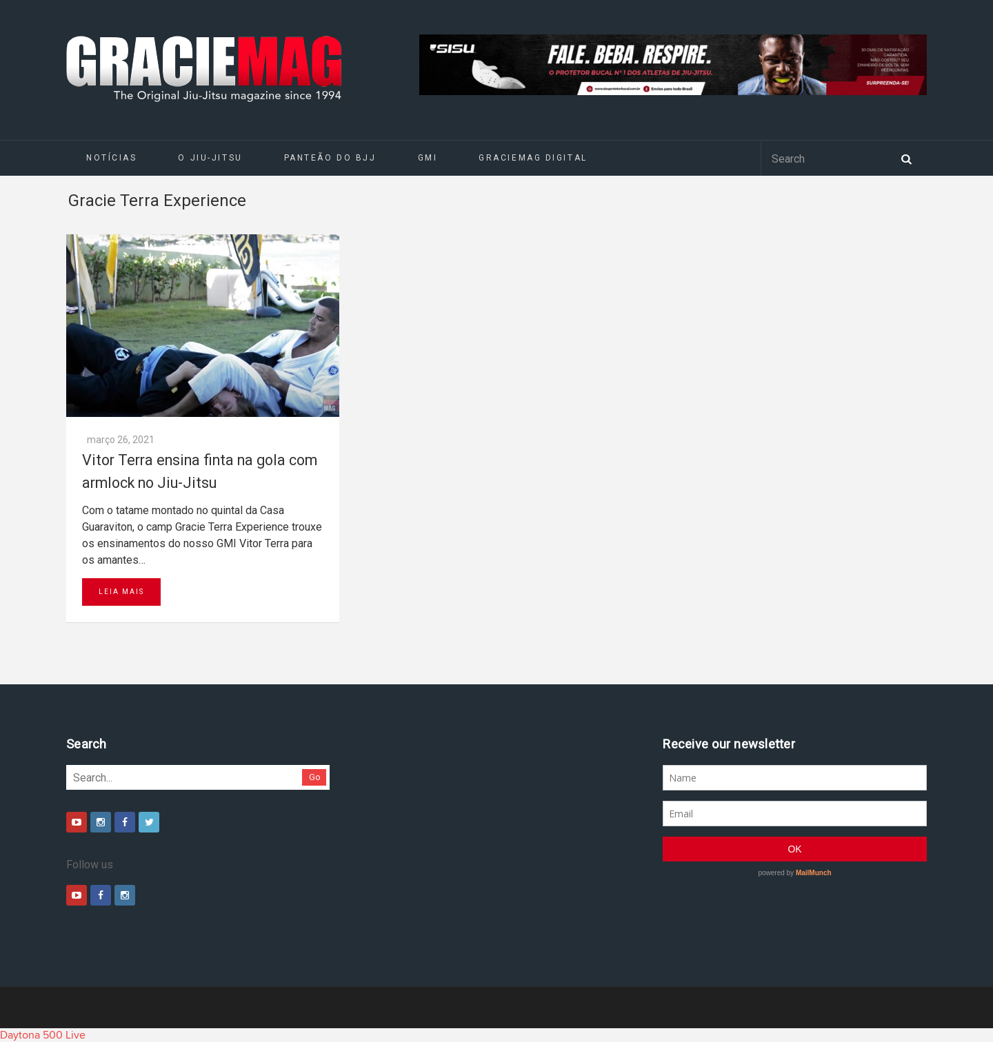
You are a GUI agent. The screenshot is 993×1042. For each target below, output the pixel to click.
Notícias (111, 158)
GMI (428, 158)
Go (315, 777)
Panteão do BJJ (330, 158)
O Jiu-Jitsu (210, 158)
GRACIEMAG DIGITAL (533, 158)
